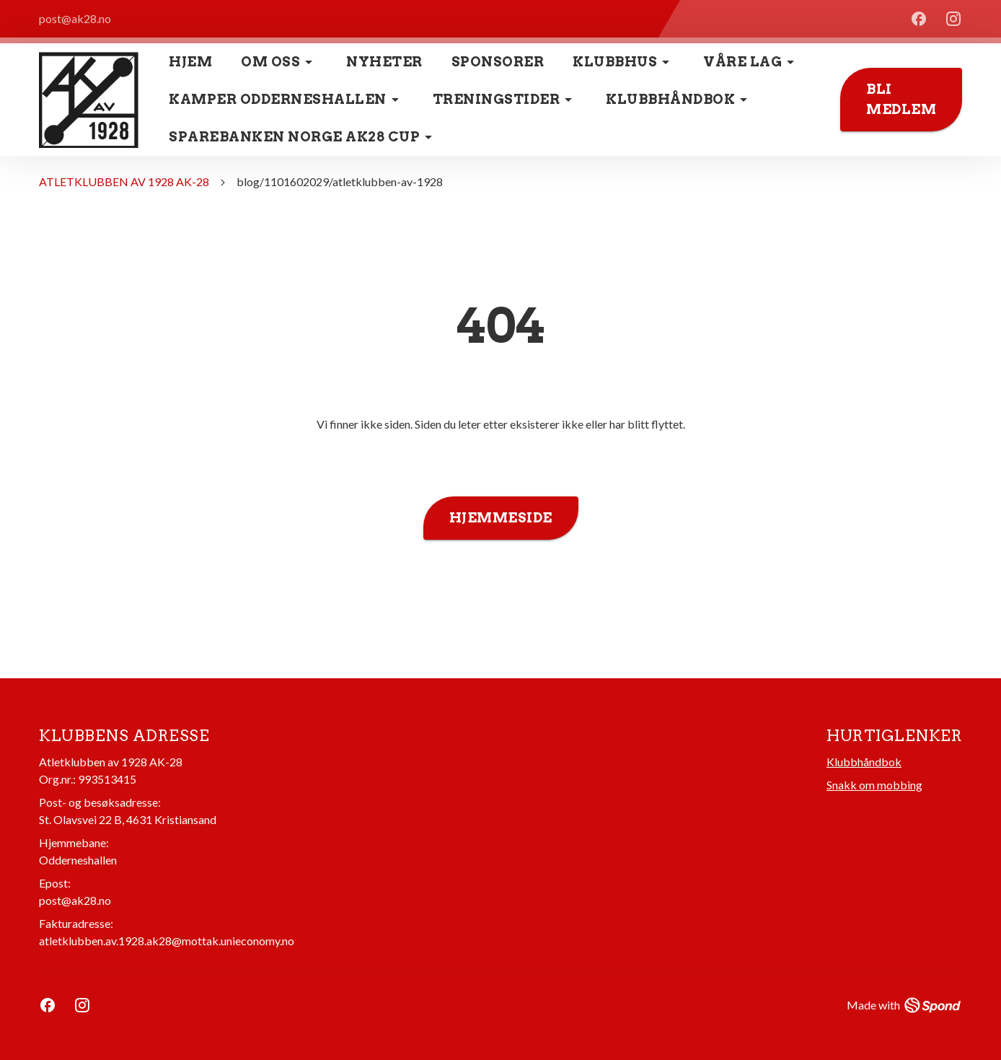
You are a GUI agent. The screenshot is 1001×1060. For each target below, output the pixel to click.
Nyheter (384, 61)
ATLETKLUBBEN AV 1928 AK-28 (124, 181)
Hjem (190, 61)
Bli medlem (901, 99)
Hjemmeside (500, 518)
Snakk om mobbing (874, 785)
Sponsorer (497, 61)
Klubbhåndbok (863, 761)
